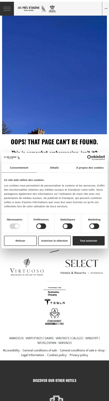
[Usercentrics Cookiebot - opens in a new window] (90, 157)
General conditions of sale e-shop (82, 350)
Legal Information (32, 355)
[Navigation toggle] (105, 9)
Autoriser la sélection (54, 240)
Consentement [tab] (19, 167)
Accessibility (11, 350)
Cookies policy (57, 355)
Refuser (20, 240)
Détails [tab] (54, 167)
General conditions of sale (40, 350)
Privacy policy (79, 355)
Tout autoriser (88, 240)
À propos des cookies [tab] (90, 167)
